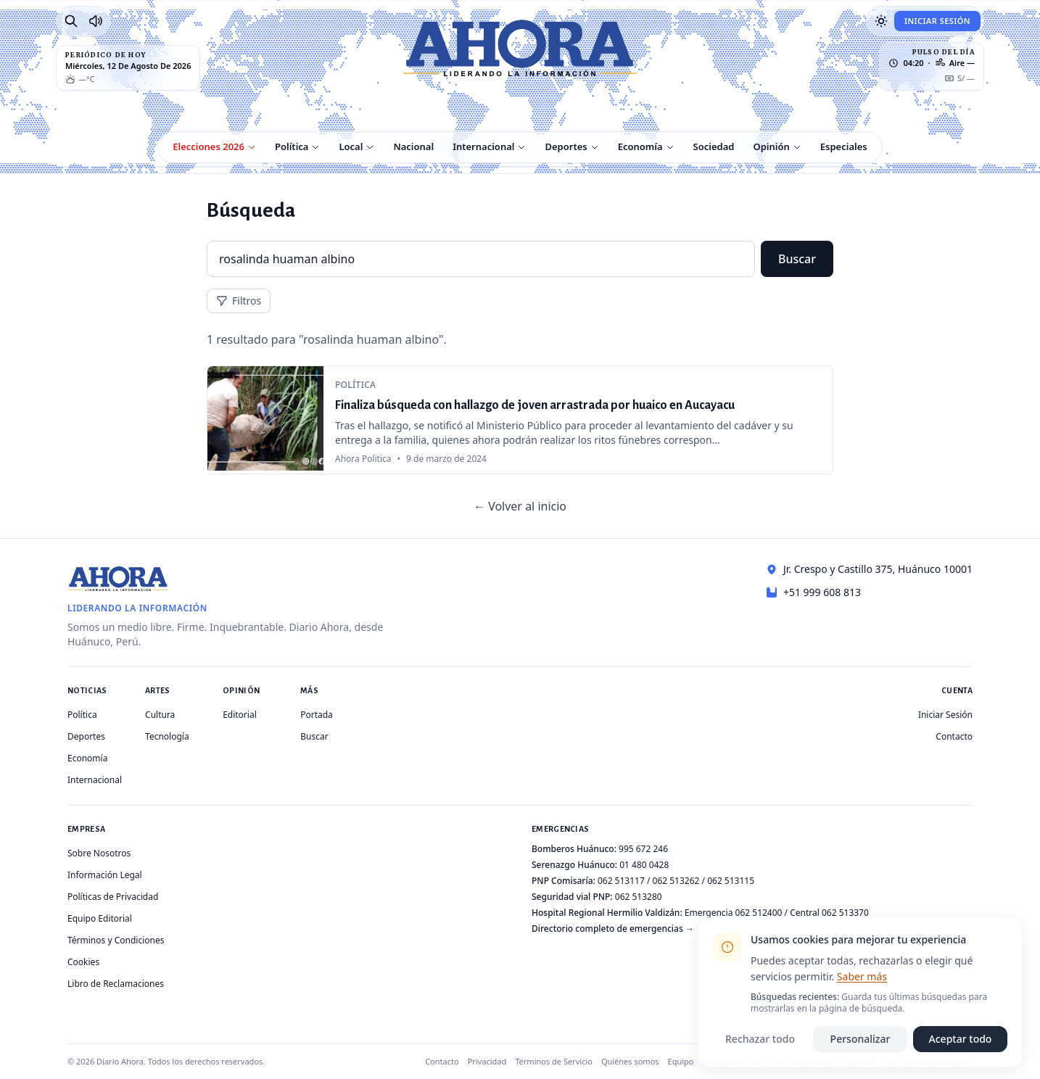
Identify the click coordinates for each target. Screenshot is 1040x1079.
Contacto (954, 736)
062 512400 (759, 912)
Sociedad (714, 146)
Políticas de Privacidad (112, 896)
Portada (316, 714)
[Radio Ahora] (95, 21)
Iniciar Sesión (937, 20)
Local (351, 146)
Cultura (160, 714)
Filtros (238, 300)
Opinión (771, 146)
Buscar (797, 259)
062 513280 (638, 896)
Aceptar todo (960, 1039)
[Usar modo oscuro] (881, 21)
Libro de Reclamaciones (115, 983)
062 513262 (676, 881)
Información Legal (104, 875)
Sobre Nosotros (99, 853)
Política (291, 146)
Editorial (240, 714)
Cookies (83, 962)
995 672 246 (643, 849)
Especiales (843, 146)
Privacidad (487, 1061)
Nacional (413, 146)
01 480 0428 (644, 865)
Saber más (862, 976)
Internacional (483, 146)
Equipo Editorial (99, 918)
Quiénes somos (630, 1061)
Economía (640, 146)
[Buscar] (71, 21)
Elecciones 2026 (208, 146)
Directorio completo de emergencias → (613, 928)
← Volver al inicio (520, 506)
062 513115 (730, 881)
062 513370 (845, 912)
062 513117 (621, 881)
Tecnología (167, 736)
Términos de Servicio (554, 1061)
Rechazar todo (760, 1039)
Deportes (566, 146)
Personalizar (860, 1039)
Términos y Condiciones (115, 940)
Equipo (681, 1061)
